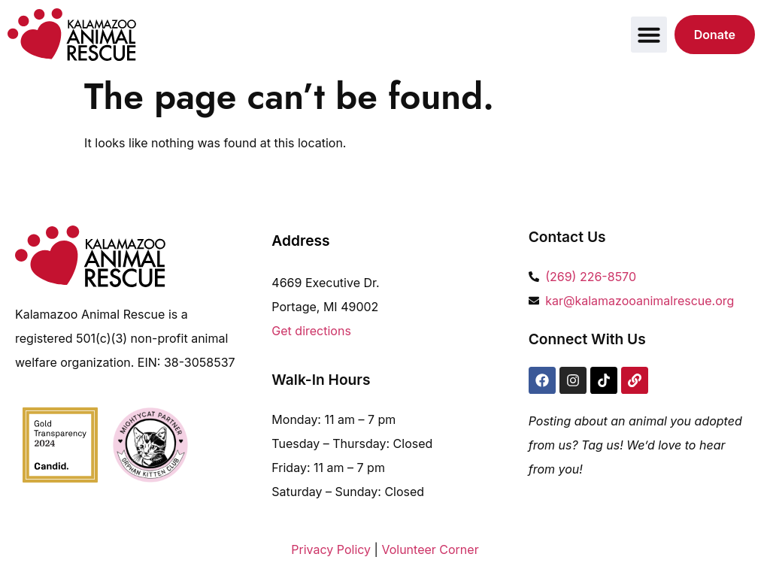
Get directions (311, 330)
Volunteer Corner (429, 549)
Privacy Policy (331, 549)
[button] (649, 35)
